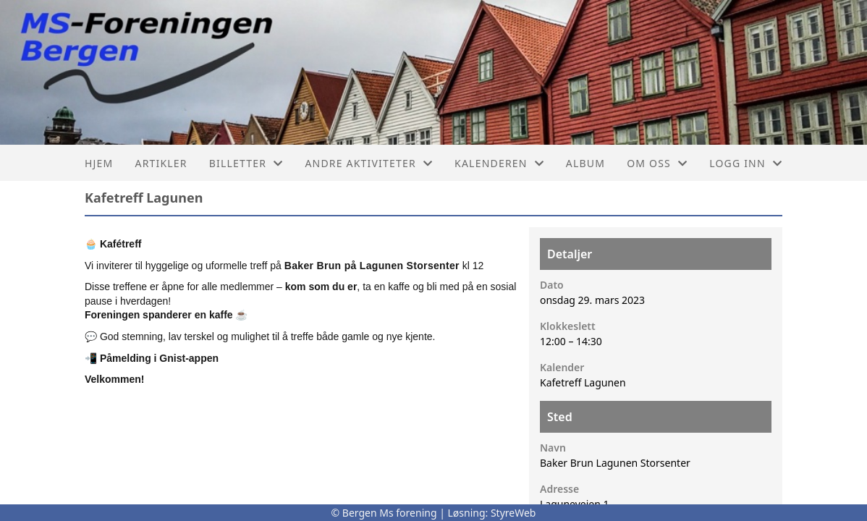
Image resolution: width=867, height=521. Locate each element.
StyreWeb (513, 513)
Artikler (161, 163)
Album (585, 163)
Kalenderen (499, 163)
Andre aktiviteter (369, 163)
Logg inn (745, 163)
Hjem (99, 163)
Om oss (657, 163)
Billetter (246, 163)
